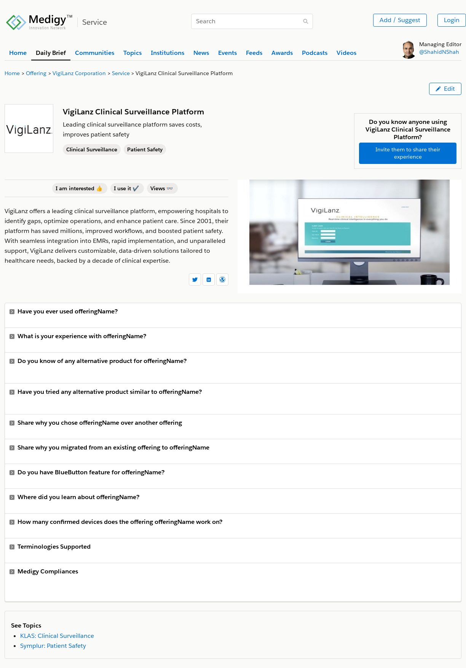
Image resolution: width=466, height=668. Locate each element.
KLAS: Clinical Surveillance (57, 636)
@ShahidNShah (439, 51)
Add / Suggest (400, 20)
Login (452, 20)
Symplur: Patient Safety (53, 646)
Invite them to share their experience (407, 153)
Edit (445, 89)
